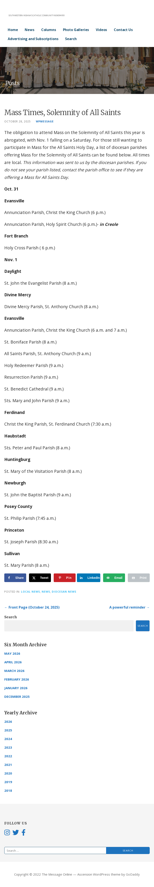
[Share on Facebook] (15, 577)
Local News (30, 591)
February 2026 (16, 679)
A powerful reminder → (129, 607)
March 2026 (14, 670)
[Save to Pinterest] (65, 577)
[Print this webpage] (139, 577)
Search (70, 38)
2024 (8, 739)
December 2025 (17, 696)
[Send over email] (114, 577)
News (29, 29)
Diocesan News (64, 591)
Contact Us (123, 29)
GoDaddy (133, 874)
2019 (8, 782)
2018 (8, 790)
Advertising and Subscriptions (33, 38)
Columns (48, 29)
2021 (8, 764)
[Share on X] (40, 577)
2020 (8, 773)
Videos (101, 29)
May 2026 (12, 653)
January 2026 (15, 688)
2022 (8, 756)
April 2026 (13, 662)
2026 (8, 721)
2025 (8, 730)
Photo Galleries (76, 29)
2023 (8, 747)
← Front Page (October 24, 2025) (31, 607)
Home (13, 29)
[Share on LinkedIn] (89, 577)
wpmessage (45, 121)
